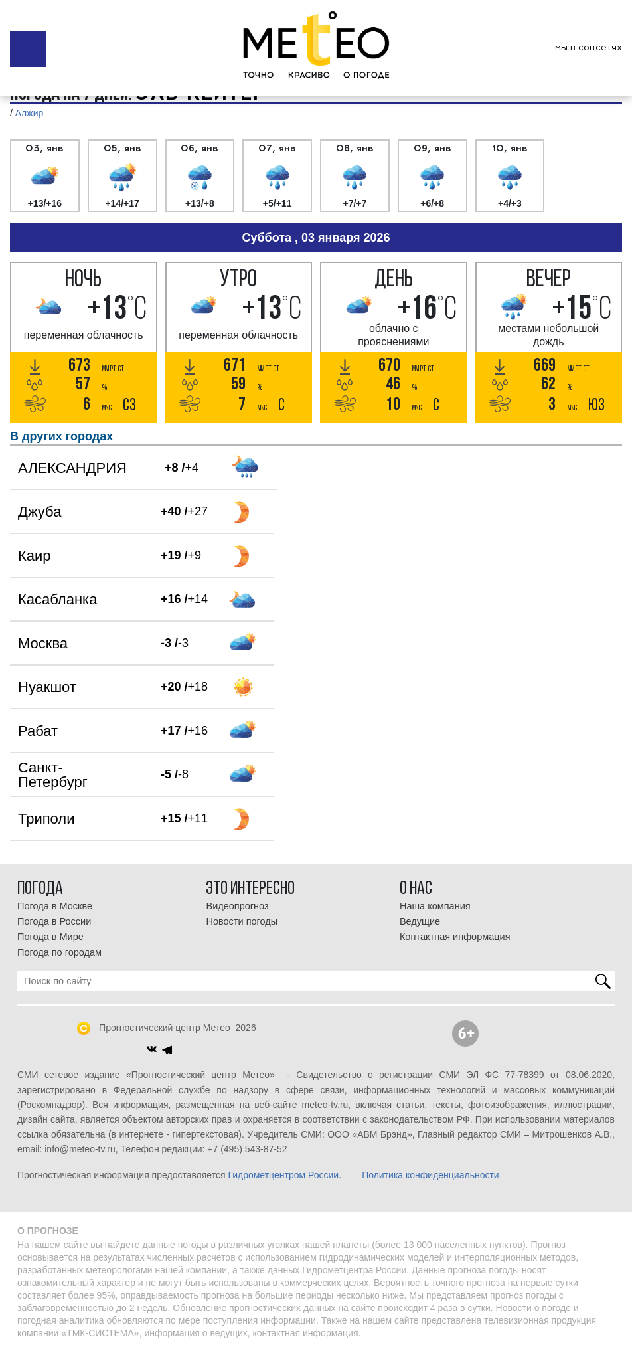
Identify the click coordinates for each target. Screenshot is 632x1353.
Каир (34, 555)
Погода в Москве (54, 906)
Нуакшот (47, 687)
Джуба (39, 511)
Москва (43, 643)
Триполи (46, 818)
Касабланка (57, 599)
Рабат (38, 731)
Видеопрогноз (237, 906)
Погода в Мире (50, 936)
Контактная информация (455, 936)
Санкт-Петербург (53, 774)
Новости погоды (241, 921)
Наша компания (435, 906)
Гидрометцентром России (283, 1175)
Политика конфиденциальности (430, 1175)
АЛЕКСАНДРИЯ (72, 468)
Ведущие (420, 921)
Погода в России (54, 921)
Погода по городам (59, 952)
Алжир (29, 113)
